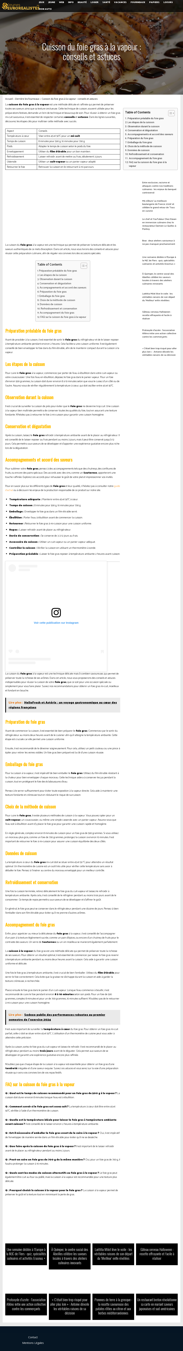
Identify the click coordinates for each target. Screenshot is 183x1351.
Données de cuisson (51, 304)
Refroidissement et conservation (59, 309)
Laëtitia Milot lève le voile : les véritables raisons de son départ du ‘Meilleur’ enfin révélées (158, 297)
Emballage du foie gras (52, 296)
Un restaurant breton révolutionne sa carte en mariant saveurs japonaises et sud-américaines (157, 1301)
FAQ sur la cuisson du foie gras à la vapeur (63, 317)
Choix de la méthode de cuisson (57, 300)
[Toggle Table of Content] (82, 266)
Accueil (9, 98)
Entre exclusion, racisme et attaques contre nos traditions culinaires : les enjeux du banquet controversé (159, 188)
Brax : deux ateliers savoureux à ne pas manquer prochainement (158, 242)
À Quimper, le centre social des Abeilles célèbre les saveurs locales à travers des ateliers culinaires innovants (159, 278)
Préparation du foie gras (53, 292)
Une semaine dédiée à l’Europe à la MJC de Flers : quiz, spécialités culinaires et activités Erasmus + (159, 261)
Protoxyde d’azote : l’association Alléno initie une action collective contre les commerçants (158, 333)
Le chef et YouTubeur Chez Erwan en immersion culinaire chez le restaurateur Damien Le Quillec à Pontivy (160, 224)
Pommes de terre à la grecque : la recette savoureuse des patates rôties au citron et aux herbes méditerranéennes (113, 1303)
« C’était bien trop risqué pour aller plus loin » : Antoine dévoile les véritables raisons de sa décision (158, 352)
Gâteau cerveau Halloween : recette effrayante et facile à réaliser (159, 315)
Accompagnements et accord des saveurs (63, 288)
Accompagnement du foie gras (57, 313)
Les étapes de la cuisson (53, 275)
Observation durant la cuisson (56, 279)
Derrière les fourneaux (27, 98)
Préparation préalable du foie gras (58, 271)
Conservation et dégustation (55, 284)
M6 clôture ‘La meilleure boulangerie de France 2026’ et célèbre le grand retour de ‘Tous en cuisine (159, 206)
